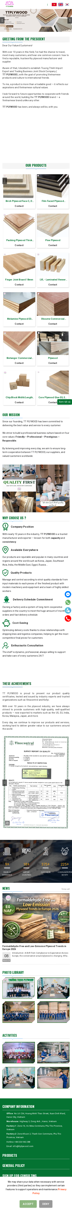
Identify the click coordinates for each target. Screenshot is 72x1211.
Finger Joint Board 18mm (19, 279)
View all (65, 889)
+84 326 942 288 (22, 1142)
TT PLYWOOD (9, 74)
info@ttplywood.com (23, 1146)
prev (2, 20)
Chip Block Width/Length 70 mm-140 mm (19, 397)
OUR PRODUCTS (36, 165)
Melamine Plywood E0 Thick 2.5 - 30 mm (19, 319)
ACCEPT (28, 1204)
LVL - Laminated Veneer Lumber (53, 279)
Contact (19, 206)
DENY (45, 1204)
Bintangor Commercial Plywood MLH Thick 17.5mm (19, 358)
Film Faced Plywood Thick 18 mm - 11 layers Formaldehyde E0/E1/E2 (53, 201)
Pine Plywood (52, 240)
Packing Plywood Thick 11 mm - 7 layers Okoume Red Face (19, 240)
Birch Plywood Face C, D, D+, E (19, 201)
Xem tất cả (65, 401)
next (69, 20)
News (6, 888)
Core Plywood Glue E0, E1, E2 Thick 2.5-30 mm (53, 397)
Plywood (53, 358)
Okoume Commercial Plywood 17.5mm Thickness (53, 319)
